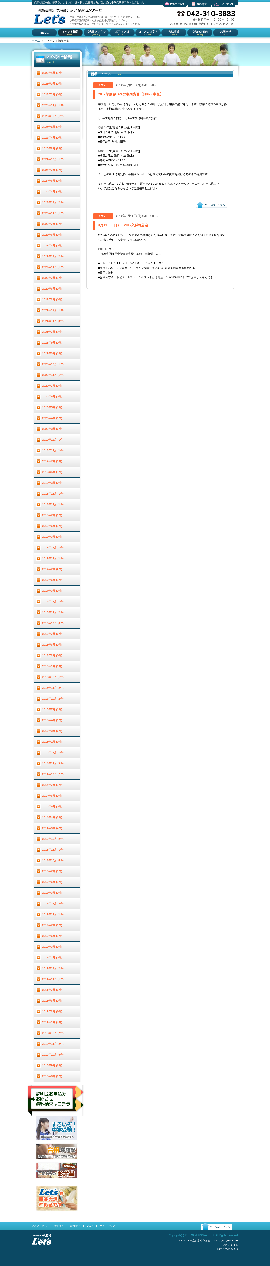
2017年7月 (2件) (52, 569)
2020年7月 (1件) (52, 385)
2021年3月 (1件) (52, 353)
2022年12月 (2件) (53, 256)
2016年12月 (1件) (53, 601)
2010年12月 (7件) (53, 1033)
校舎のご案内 (194, 41)
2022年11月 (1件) (53, 267)
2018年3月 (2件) (52, 536)
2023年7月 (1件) (52, 223)
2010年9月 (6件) (52, 1065)
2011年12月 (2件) (53, 968)
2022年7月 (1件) (52, 277)
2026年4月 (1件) (52, 72)
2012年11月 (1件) (53, 914)
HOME (36, 41)
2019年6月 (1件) (52, 472)
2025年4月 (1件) (52, 137)
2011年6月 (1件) (52, 1000)
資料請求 (193, 10)
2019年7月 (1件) (52, 461)
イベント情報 (66, 41)
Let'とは (114, 41)
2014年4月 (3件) (52, 817)
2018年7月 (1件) (52, 515)
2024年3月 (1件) (52, 191)
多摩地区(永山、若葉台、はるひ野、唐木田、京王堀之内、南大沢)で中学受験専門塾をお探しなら (48, 37)
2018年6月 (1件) (52, 526)
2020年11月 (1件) (53, 375)
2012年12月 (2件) (53, 903)
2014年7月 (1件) (52, 784)
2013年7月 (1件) (52, 871)
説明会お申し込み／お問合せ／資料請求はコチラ (56, 1121)
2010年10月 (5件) (53, 1054)
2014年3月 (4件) (52, 828)
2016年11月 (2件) (53, 612)
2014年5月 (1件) (52, 806)
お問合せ (217, 41)
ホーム (36, 40)
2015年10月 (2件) (53, 698)
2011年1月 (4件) (52, 1022)
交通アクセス (171, 10)
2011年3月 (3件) (52, 1011)
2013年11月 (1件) (53, 849)
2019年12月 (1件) (53, 439)
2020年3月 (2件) (52, 428)
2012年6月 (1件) (52, 935)
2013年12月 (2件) (53, 838)
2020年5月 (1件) (52, 407)
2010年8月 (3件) (52, 1076)
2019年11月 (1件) (53, 450)
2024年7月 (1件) (52, 170)
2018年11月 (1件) (53, 504)
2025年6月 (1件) (52, 126)
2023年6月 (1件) (52, 234)
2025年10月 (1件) (53, 116)
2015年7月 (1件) (52, 709)
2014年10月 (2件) (53, 774)
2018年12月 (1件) (53, 493)
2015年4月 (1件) (52, 720)
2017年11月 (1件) (53, 558)
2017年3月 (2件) (52, 590)
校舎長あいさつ (93, 41)
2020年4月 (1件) (52, 418)
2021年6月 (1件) (52, 342)
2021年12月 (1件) (53, 310)
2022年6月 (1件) (52, 288)
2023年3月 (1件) (52, 245)
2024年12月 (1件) (53, 159)
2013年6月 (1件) (52, 882)
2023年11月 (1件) (53, 213)
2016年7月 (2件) (52, 633)
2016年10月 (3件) (53, 623)
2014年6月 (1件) (52, 795)
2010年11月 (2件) (53, 1043)
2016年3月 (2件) (52, 655)
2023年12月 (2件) (53, 202)
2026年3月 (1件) (52, 83)
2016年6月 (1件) (52, 644)
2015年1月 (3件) (52, 741)
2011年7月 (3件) (52, 989)
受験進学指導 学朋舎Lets (42, 1251)
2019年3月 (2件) (52, 482)
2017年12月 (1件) (53, 547)
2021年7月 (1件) (52, 331)
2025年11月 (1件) (53, 105)
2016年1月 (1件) (52, 666)
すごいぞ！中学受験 (48, 1144)
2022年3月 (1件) (52, 299)
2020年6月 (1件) (52, 396)
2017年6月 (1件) (52, 579)
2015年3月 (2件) (52, 731)
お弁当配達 (43, 1182)
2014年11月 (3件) (53, 763)
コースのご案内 (144, 41)
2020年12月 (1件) (53, 364)
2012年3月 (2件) (52, 946)
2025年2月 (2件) (52, 148)
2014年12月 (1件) (53, 752)
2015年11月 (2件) (53, 687)
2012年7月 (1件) (52, 925)
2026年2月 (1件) (52, 94)
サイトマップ (220, 10)
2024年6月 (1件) (52, 180)
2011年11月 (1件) (53, 979)
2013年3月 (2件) (52, 892)
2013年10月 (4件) (53, 860)
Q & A (89, 1225)
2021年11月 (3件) (53, 321)
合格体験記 (43, 1163)
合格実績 (166, 41)
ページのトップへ (207, 211)
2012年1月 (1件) (52, 957)
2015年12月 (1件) (53, 677)
